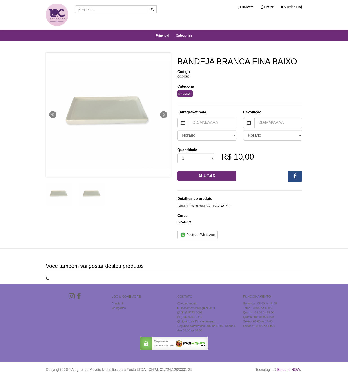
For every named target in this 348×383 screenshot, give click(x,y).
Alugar (207, 176)
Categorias (184, 35)
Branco (184, 222)
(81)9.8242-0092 (191, 312)
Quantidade (187, 150)
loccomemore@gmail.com (198, 308)
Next (163, 114)
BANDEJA (185, 93)
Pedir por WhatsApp (197, 235)
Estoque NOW (288, 370)
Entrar (267, 7)
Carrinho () (291, 7)
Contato (246, 7)
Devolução (252, 112)
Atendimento (187, 303)
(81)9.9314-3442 (191, 317)
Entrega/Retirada (191, 112)
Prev (52, 114)
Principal (162, 35)
